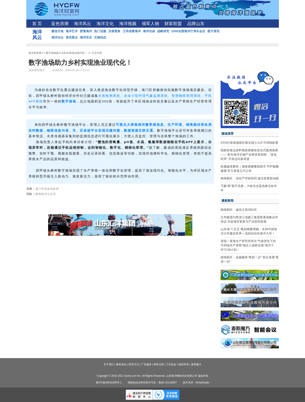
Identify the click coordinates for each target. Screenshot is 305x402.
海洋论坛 (57, 37)
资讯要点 (72, 37)
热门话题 (100, 31)
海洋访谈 (149, 31)
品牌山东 (195, 23)
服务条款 (121, 364)
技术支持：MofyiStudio (196, 382)
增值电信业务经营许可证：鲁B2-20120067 (152, 382)
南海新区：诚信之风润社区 (239, 209)
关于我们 (109, 364)
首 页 (37, 23)
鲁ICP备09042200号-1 (109, 382)
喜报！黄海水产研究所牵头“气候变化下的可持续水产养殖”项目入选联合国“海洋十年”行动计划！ (248, 245)
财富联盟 (173, 23)
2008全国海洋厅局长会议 (188, 31)
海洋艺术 (72, 31)
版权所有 (184, 364)
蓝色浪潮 (59, 23)
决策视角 (114, 31)
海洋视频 (127, 23)
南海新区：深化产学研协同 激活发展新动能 (250, 178)
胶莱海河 (86, 31)
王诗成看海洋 (132, 31)
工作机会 (171, 364)
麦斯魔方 (196, 364)
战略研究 (163, 31)
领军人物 (150, 23)
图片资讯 (213, 31)
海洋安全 (86, 37)
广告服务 (146, 364)
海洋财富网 (34, 52)
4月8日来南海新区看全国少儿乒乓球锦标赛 (249, 142)
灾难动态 (100, 37)
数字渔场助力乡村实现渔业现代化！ (66, 52)
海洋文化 (105, 23)
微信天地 (57, 31)
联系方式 (134, 364)
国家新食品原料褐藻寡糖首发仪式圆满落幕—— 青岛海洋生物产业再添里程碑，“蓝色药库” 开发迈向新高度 (249, 154)
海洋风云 (82, 23)
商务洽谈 (158, 364)
